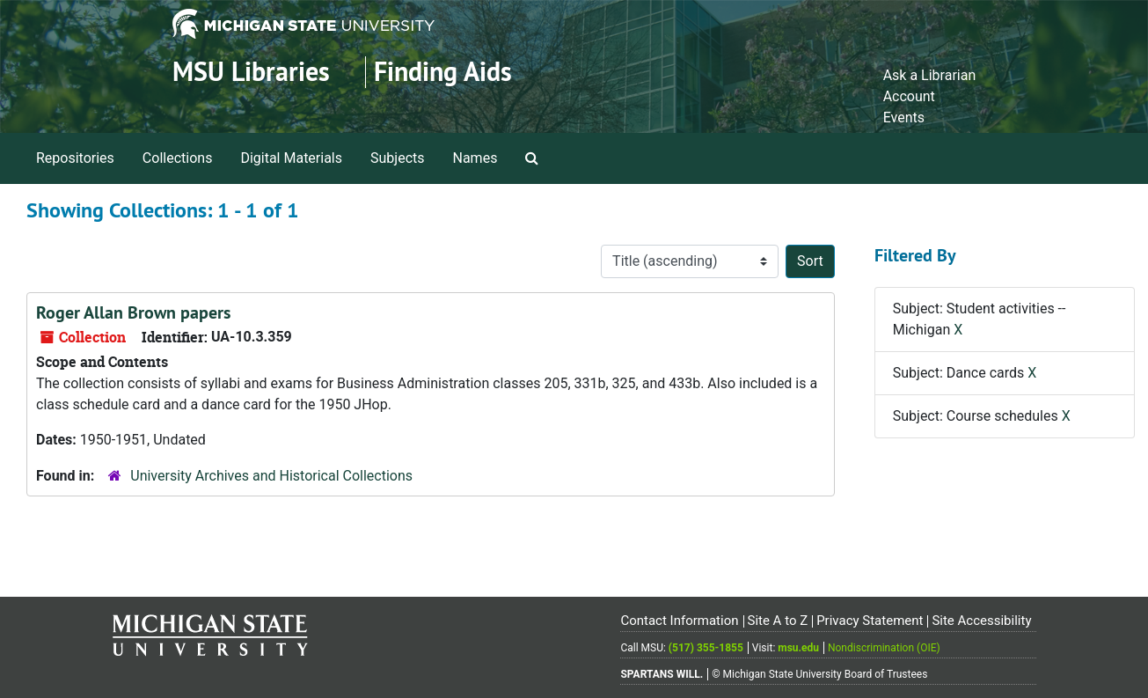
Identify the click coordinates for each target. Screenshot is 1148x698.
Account (909, 96)
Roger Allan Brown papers (133, 312)
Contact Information (679, 620)
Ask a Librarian (929, 75)
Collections (178, 158)
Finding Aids (443, 72)
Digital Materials (291, 158)
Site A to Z (777, 620)
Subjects (397, 158)
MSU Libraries (251, 72)
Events (904, 117)
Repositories (75, 158)
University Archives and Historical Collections (271, 475)
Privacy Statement (869, 620)
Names (475, 158)
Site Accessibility (981, 620)
